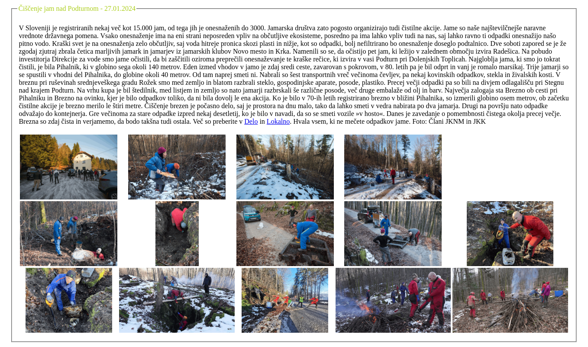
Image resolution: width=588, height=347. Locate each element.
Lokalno (278, 121)
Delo (251, 121)
